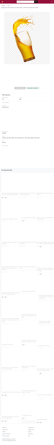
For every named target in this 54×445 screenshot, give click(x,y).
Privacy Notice (5, 435)
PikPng (3, 5)
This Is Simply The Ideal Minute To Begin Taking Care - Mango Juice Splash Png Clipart (9, 317)
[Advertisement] (27, 76)
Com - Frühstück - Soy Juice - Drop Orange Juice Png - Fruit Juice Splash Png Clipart (26, 339)
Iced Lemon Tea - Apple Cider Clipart (27, 288)
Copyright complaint (32, 88)
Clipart (29, 431)
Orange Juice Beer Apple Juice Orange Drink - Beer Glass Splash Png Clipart (9, 191)
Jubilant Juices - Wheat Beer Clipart (9, 216)
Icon (29, 435)
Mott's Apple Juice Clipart (7, 341)
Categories (30, 427)
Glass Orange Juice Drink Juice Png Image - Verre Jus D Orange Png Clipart (9, 291)
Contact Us (5, 429)
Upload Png (31, 429)
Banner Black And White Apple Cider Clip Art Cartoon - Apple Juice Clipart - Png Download (9, 265)
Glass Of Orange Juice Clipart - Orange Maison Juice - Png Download (43, 367)
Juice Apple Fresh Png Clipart (43, 342)
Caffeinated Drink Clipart (42, 416)
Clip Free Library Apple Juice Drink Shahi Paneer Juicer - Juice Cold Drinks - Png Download (26, 313)
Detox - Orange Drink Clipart (25, 412)
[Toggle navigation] (52, 2)
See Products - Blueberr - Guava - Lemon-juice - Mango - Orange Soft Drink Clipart (44, 240)
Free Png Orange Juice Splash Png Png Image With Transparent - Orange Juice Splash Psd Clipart (44, 294)
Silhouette (30, 433)
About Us (4, 427)
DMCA (4, 431)
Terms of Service (6, 433)
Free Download (20, 88)
